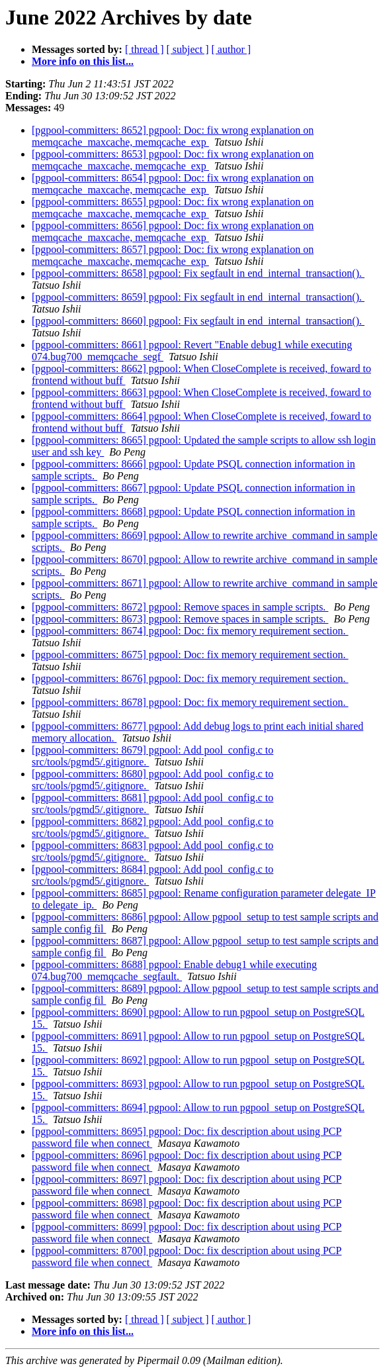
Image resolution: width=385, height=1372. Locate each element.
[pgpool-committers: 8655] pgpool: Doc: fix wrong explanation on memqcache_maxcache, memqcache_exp (173, 207)
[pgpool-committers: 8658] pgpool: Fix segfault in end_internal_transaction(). (198, 273)
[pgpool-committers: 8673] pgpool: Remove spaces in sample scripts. (180, 618)
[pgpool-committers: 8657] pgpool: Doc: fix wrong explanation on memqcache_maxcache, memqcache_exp (173, 255)
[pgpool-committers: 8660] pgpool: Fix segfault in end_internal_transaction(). (198, 320)
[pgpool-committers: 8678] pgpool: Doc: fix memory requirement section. (190, 702)
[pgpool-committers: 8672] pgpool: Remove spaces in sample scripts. (180, 606)
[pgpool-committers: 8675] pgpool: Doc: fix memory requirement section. (190, 654)
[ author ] (231, 49)
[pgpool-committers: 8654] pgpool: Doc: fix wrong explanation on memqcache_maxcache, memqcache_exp (173, 183)
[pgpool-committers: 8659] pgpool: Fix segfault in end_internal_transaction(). (198, 297)
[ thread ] (144, 49)
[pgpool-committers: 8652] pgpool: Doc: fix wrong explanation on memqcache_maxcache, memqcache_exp (173, 136)
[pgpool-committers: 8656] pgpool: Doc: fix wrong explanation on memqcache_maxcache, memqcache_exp (173, 231)
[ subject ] (188, 49)
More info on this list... (83, 61)
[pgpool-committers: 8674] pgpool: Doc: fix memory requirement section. (190, 630)
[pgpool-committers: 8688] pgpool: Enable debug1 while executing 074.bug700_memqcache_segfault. (174, 970)
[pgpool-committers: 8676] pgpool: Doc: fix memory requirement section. (190, 678)
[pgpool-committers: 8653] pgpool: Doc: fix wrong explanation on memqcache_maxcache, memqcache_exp (173, 160)
